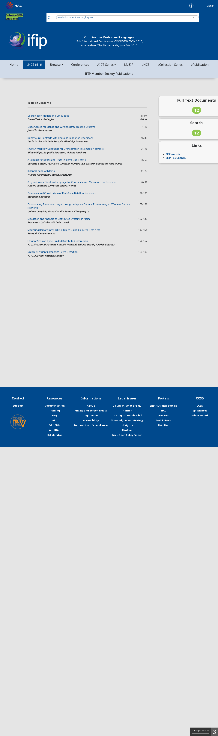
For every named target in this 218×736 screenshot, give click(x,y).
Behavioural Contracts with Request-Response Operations (61, 138)
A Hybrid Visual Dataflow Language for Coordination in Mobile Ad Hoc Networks (72, 182)
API (54, 420)
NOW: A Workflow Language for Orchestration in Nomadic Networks (66, 148)
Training (54, 410)
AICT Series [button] (105, 64)
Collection (14, 17)
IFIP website (173, 154)
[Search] (49, 18)
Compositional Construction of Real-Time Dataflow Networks (62, 193)
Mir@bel (127, 430)
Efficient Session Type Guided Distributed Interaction (58, 241)
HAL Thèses (163, 420)
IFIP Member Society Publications (109, 73)
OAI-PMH (54, 425)
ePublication (200, 64)
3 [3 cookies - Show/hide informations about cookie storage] (214, 732)
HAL (163, 410)
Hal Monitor (54, 435)
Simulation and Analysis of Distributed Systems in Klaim (59, 218)
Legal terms (90, 415)
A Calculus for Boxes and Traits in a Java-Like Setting (57, 160)
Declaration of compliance (91, 425)
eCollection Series (170, 64)
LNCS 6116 (34, 64)
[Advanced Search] (193, 17)
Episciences (200, 410)
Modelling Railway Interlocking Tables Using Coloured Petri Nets (64, 230)
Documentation (54, 405)
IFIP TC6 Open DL (176, 157)
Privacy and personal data (91, 410)
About (91, 405)
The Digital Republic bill (127, 415)
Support (18, 405)
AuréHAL (54, 430)
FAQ (54, 415)
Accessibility (91, 420)
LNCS (145, 64)
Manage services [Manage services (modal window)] (200, 731)
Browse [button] (55, 64)
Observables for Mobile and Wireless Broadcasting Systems (61, 126)
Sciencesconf (199, 415)
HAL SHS (163, 415)
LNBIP (128, 64)
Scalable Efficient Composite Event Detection (53, 252)
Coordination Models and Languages (48, 115)
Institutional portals (163, 405)
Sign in (210, 6)
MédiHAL (163, 425)
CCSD (199, 405)
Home (13, 64)
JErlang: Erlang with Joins (41, 171)
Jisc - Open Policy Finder (127, 435)
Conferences (80, 64)
